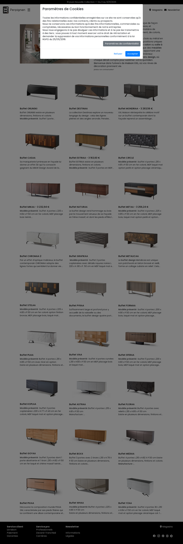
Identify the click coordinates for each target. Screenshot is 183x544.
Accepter (132, 53)
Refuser (118, 53)
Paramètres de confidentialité (122, 43)
